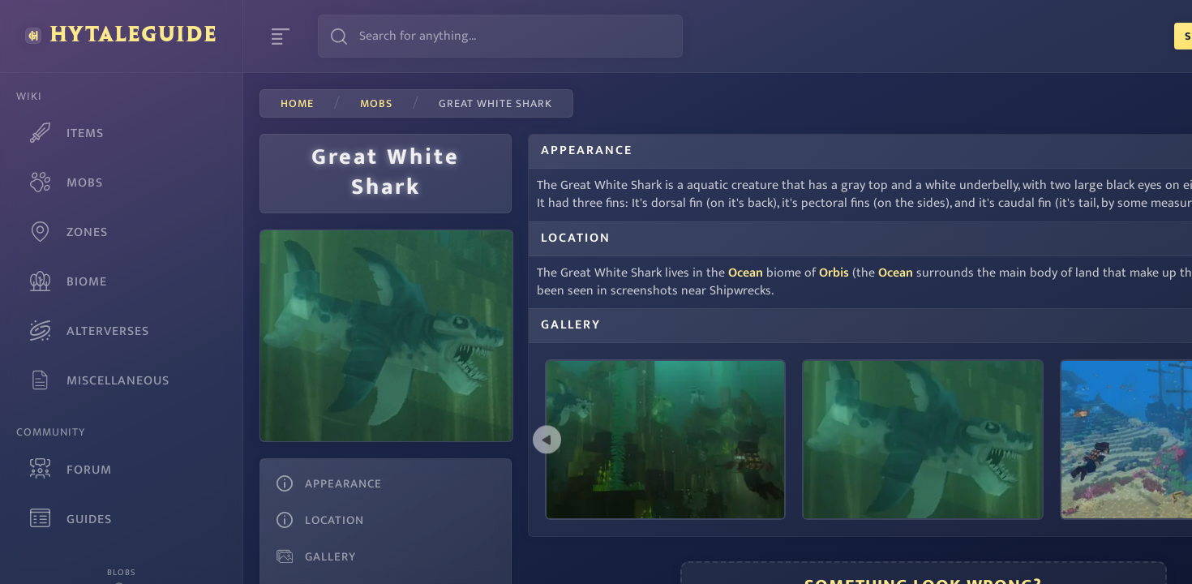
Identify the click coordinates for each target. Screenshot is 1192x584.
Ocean (710, 291)
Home (297, 104)
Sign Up (1065, 36)
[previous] (512, 446)
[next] (1157, 446)
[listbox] (835, 446)
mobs (376, 104)
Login (1143, 36)
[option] (835, 446)
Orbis (799, 291)
